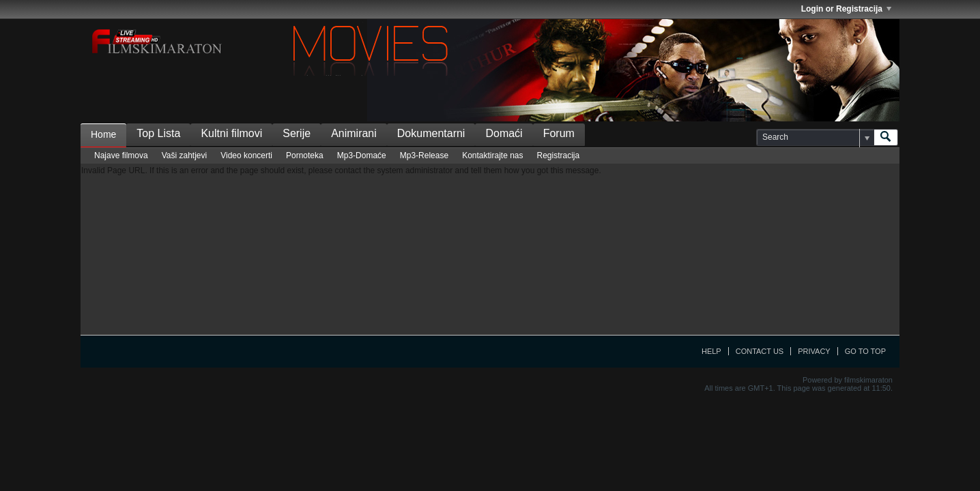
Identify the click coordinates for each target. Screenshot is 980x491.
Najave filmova (121, 155)
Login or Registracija (846, 9)
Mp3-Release (424, 155)
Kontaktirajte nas (492, 155)
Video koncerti (246, 155)
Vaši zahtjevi (184, 155)
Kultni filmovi (231, 133)
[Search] (815, 137)
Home (103, 134)
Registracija (558, 155)
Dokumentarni (431, 133)
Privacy (814, 351)
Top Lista (158, 133)
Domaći (503, 133)
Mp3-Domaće (361, 155)
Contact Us (760, 351)
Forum (559, 133)
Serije (297, 133)
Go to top (865, 351)
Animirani (354, 133)
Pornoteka (304, 155)
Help (711, 351)
